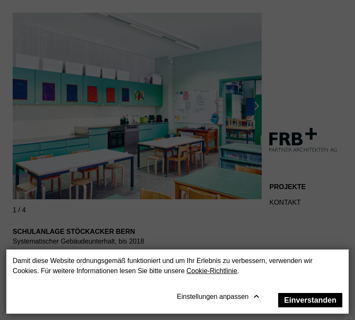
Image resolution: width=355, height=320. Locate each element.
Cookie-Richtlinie (212, 270)
